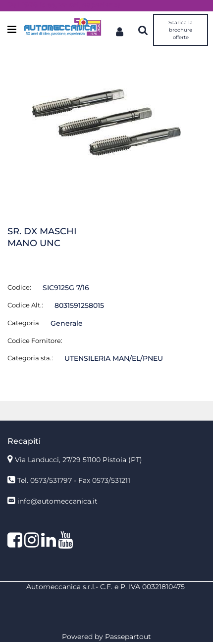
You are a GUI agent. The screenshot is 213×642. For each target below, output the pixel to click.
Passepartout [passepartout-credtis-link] (128, 636)
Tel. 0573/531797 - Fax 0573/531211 (73, 480)
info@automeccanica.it (57, 501)
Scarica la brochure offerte (180, 30)
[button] (106, 122)
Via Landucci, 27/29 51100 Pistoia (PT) (78, 459)
